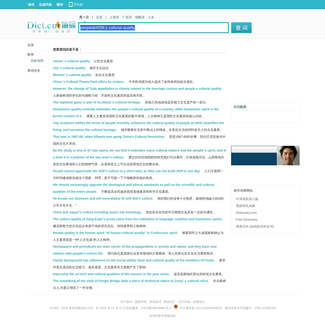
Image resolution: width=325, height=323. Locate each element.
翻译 (60, 4)
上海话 (114, 17)
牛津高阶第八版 (247, 199)
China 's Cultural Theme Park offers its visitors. (89, 82)
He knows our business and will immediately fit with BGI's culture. (103, 198)
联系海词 (155, 302)
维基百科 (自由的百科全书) (255, 226)
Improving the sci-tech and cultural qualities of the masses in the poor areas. (111, 274)
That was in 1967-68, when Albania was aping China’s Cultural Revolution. (109, 136)
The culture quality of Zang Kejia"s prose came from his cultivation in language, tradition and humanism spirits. (138, 219)
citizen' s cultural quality (71, 61)
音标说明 (37, 60)
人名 (151, 17)
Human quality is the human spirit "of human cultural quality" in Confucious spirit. (115, 233)
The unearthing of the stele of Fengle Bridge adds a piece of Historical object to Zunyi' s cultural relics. (131, 281)
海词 (31, 4)
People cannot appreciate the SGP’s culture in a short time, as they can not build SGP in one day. (126, 171)
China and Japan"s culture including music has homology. (97, 212)
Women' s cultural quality (72, 75)
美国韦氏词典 (245, 206)
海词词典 (75, 308)
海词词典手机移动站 (162, 316)
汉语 (99, 17)
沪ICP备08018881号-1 (156, 308)
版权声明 (141, 302)
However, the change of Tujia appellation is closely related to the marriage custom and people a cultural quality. (137, 88)
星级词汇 (170, 302)
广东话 (127, 17)
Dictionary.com (246, 212)
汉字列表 (184, 302)
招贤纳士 (199, 302)
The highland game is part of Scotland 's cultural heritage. (97, 102)
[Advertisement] (265, 72)
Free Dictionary (247, 219)
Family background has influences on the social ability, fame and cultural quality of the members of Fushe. (134, 260)
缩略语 (140, 17)
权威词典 (45, 4)
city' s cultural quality (69, 68)
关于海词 (126, 302)
